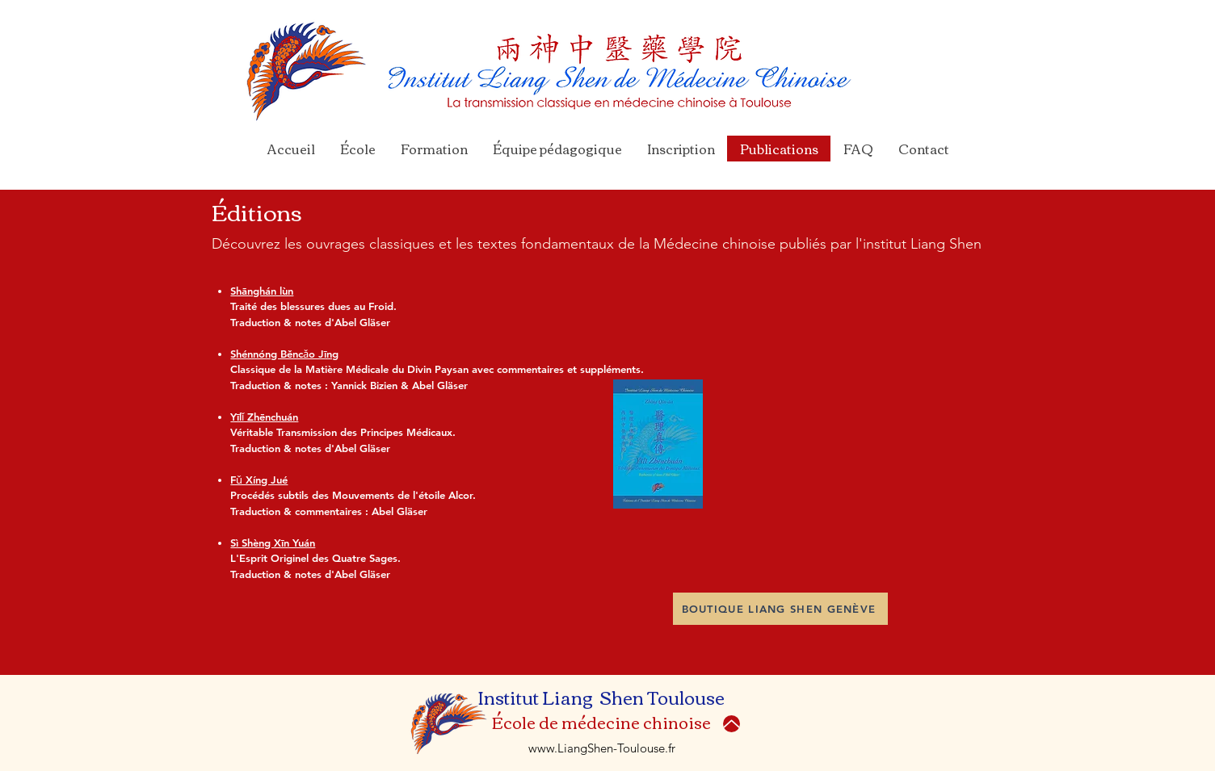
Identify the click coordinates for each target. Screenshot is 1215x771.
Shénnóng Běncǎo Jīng (284, 353)
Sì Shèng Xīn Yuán (272, 542)
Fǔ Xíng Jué (259, 479)
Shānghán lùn (261, 290)
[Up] (731, 723)
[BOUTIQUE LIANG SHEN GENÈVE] (780, 609)
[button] (434, 148)
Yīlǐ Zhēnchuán (264, 416)
